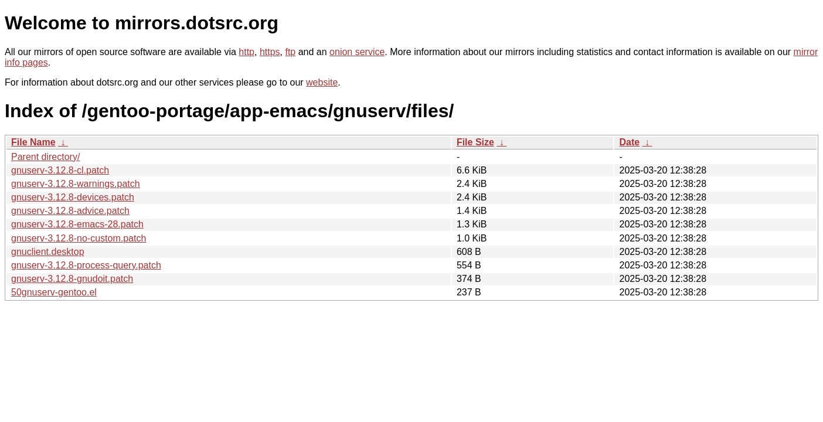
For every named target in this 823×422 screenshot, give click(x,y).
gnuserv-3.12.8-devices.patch (72, 197)
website (322, 82)
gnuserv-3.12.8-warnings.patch (75, 184)
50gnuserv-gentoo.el (54, 292)
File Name (33, 142)
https (270, 52)
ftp (290, 52)
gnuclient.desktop (47, 252)
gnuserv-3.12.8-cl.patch (60, 170)
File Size (475, 142)
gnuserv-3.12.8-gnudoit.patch (72, 279)
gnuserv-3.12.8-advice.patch (70, 211)
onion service (357, 52)
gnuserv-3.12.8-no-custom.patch (78, 238)
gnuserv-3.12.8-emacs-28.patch (77, 224)
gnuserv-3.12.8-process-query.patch (86, 265)
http (246, 52)
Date (629, 142)
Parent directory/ (45, 157)
